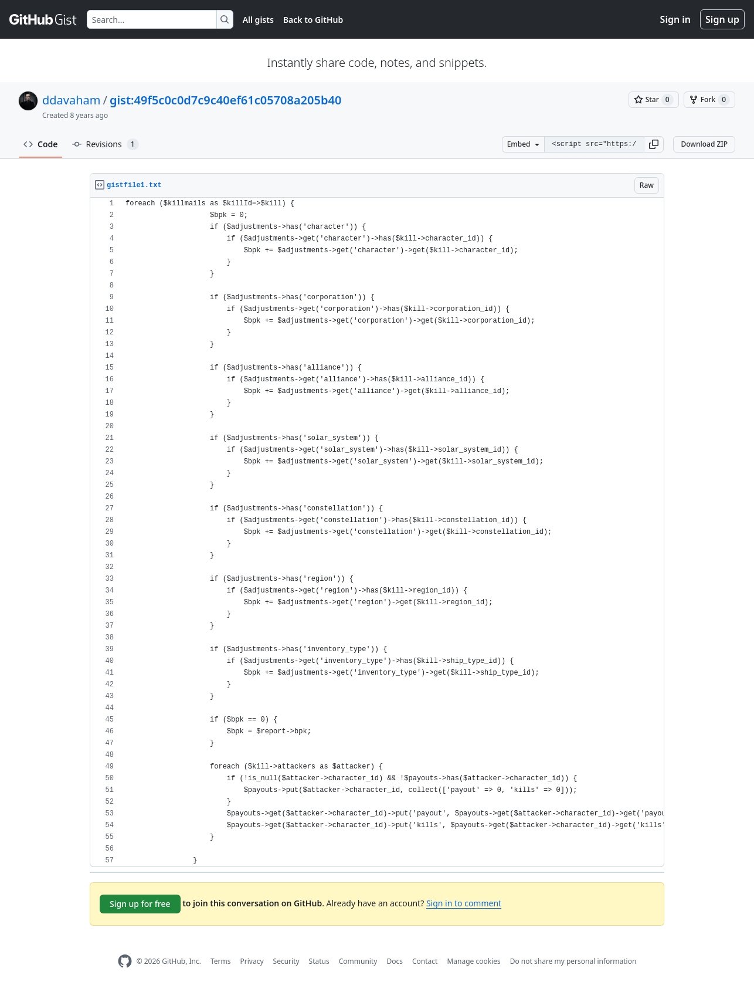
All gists (258, 19)
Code (40, 144)
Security (286, 961)
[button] (654, 144)
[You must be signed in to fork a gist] (709, 100)
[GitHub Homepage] (125, 961)
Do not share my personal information (573, 961)
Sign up (722, 19)
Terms (220, 961)
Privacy (252, 961)
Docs (394, 961)
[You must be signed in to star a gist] (654, 100)
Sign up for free (140, 903)
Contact (424, 961)
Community (358, 961)
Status (319, 961)
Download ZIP (704, 144)
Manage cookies (473, 961)
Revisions (105, 144)
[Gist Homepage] (43, 19)
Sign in (675, 19)
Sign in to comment (463, 903)
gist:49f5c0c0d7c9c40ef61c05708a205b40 (225, 100)
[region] (377, 532)
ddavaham (71, 100)
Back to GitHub (313, 19)
